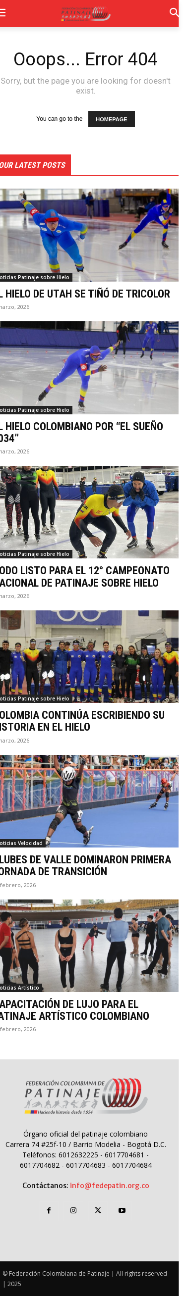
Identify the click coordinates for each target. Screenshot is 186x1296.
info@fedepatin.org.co (109, 1185)
